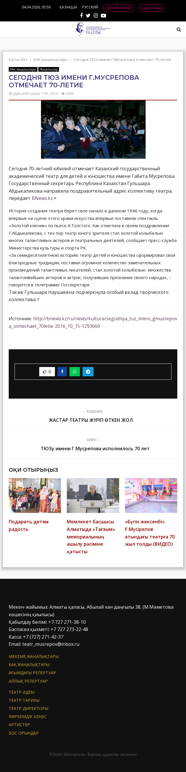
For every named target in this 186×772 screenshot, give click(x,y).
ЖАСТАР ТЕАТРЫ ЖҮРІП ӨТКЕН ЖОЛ (91, 420)
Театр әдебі (22, 692)
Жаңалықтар (49, 69)
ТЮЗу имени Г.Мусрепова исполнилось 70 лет (95, 448)
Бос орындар (24, 733)
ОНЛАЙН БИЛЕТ (118, 8)
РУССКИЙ (90, 7)
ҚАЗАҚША (68, 7)
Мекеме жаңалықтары (34, 656)
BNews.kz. (43, 198)
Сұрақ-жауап (152, 8)
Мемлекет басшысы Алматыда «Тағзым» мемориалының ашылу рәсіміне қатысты (91, 536)
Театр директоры (28, 708)
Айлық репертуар (28, 681)
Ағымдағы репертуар (32, 672)
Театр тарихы (24, 700)
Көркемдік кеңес (28, 716)
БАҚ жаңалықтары (23, 69)
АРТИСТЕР (19, 724)
